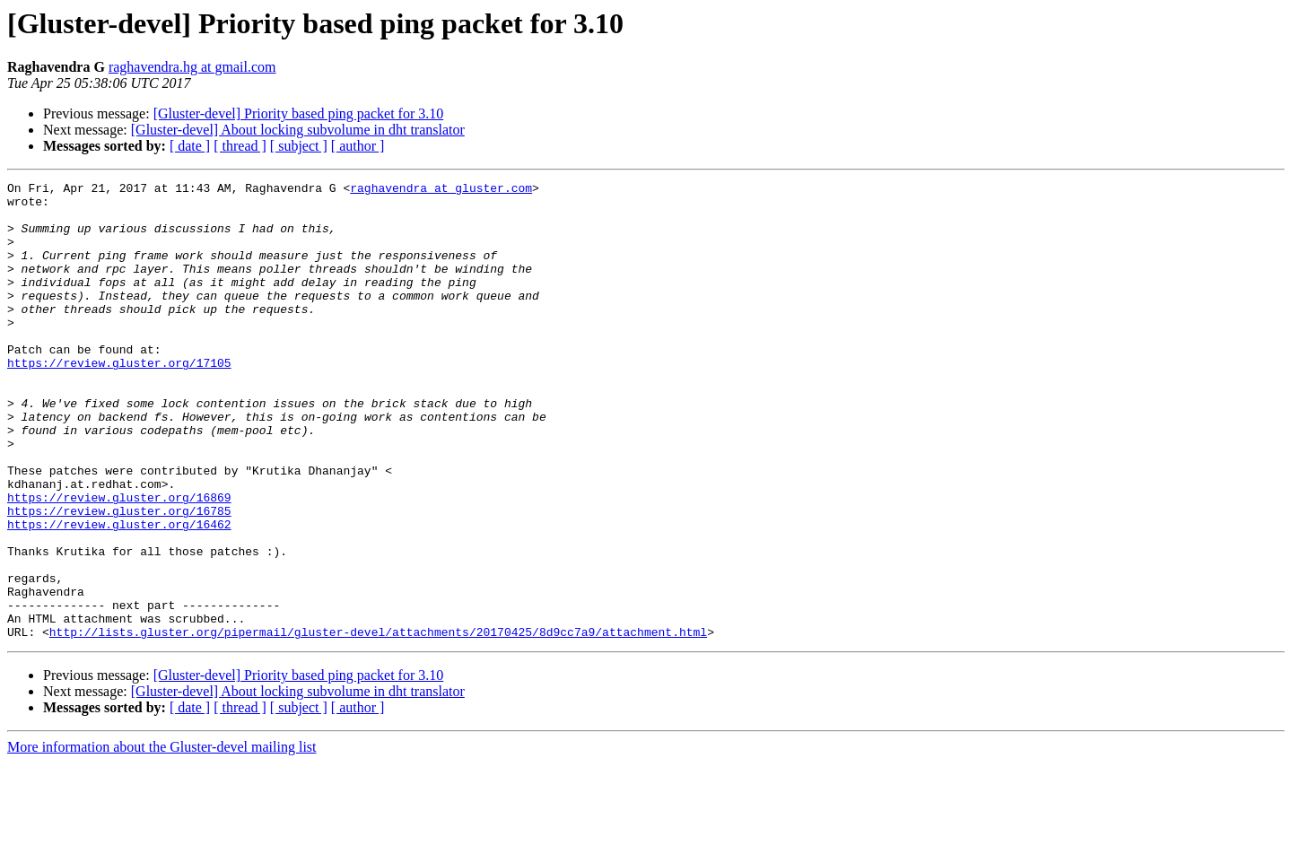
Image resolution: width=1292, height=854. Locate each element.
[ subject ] (298, 145)
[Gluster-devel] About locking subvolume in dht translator (298, 129)
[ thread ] (240, 145)
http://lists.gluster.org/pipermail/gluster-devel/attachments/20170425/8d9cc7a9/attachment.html (378, 723)
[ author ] (358, 145)
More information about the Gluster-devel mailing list (162, 838)
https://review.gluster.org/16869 (119, 561)
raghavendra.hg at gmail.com (192, 66)
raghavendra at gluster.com (441, 190)
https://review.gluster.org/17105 (119, 400)
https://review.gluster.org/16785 (119, 578)
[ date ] (190, 145)
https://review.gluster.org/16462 (119, 594)
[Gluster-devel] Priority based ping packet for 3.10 (298, 113)
